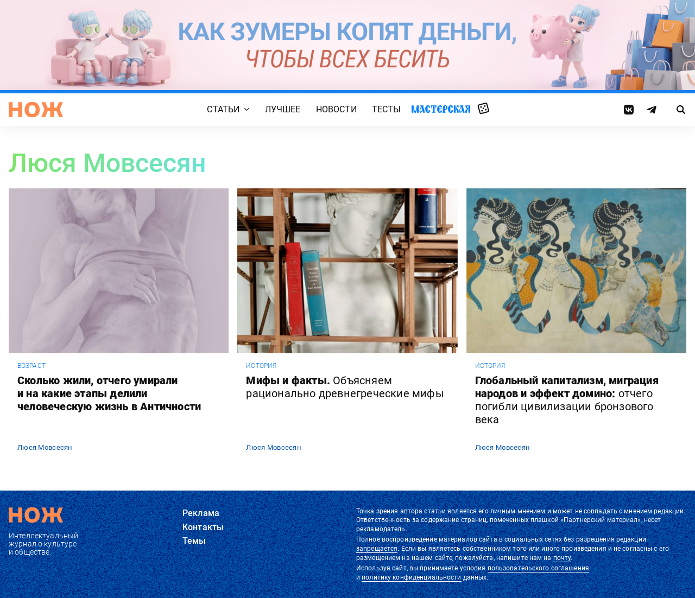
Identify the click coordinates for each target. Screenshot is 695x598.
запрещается (376, 548)
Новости (336, 109)
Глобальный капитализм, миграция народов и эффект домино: (567, 400)
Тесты (386, 109)
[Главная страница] (36, 109)
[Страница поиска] (681, 110)
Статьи (223, 109)
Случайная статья (483, 109)
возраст (31, 366)
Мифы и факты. (345, 387)
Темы (194, 541)
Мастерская (441, 108)
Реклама (200, 513)
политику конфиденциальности (411, 577)
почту (562, 558)
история (261, 366)
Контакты (203, 527)
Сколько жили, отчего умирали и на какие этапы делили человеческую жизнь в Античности (109, 393)
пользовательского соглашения (538, 568)
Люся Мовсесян (45, 447)
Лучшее (283, 109)
